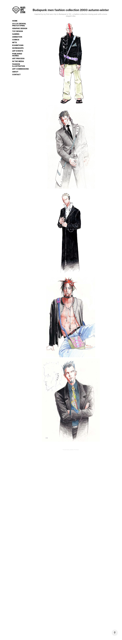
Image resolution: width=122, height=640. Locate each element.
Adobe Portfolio (74, 449)
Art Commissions (20, 69)
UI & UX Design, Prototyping (19, 25)
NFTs (14, 42)
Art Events (17, 51)
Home (14, 21)
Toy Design (17, 31)
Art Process (18, 58)
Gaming (15, 34)
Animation (17, 37)
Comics (15, 40)
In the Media (18, 61)
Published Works (17, 55)
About (15, 72)
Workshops (18, 48)
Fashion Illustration (18, 65)
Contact (16, 74)
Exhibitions (17, 45)
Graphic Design (19, 28)
